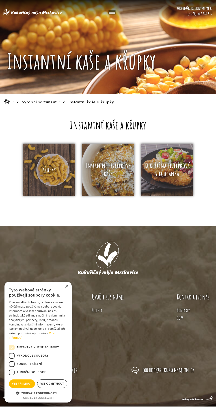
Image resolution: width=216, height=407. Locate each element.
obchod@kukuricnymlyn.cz (168, 370)
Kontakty (183, 310)
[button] (38, 393)
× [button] (66, 286)
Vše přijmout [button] (22, 383)
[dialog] (38, 342)
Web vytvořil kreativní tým (197, 399)
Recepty (97, 310)
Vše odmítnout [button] (52, 383)
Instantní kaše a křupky (91, 102)
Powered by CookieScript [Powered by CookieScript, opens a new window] (38, 397)
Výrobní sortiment (39, 102)
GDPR (180, 318)
